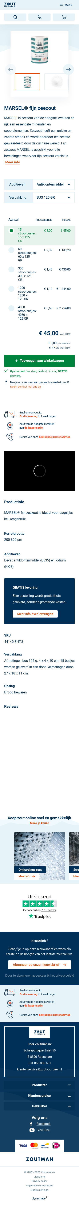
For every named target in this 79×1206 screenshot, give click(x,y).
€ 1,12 (48, 289)
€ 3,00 (48, 231)
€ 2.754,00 (63, 308)
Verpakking (17, 197)
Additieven (17, 184)
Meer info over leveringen (35, 614)
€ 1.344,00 (63, 289)
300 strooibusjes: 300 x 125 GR (25, 274)
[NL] (10, 5)
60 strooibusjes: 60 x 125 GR (25, 254)
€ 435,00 (65, 269)
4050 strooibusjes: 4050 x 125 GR (25, 312)
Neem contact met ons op (25, 386)
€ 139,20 (65, 250)
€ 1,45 (48, 269)
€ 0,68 (48, 308)
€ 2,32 (48, 250)
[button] (27, 81)
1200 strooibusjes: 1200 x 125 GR (25, 293)
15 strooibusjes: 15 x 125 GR (25, 235)
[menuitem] (40, 1124)
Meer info (12, 162)
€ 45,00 (66, 231)
